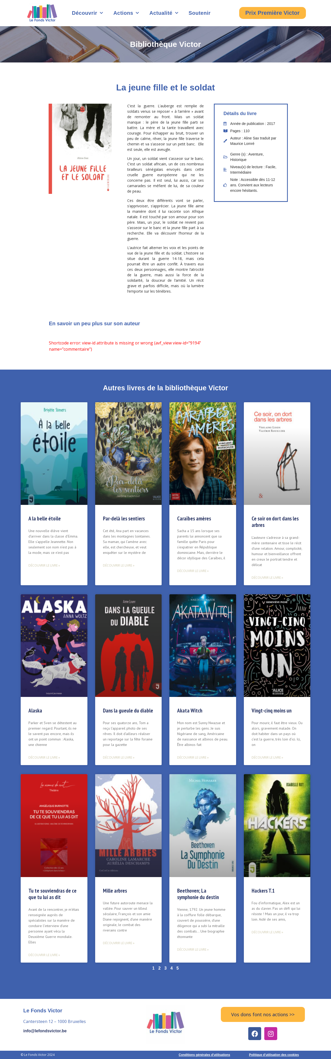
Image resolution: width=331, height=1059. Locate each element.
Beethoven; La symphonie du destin (198, 894)
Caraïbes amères (194, 518)
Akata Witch (189, 710)
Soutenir (199, 13)
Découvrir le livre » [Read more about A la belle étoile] (44, 565)
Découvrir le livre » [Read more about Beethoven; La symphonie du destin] (193, 949)
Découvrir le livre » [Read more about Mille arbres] (118, 943)
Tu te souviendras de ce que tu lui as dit (52, 894)
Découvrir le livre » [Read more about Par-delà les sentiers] (118, 565)
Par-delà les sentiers (124, 518)
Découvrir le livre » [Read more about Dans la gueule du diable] (118, 757)
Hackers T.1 (263, 890)
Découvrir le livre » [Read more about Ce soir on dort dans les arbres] (267, 577)
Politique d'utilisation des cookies (274, 1055)
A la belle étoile (44, 518)
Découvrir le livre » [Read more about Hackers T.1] (267, 932)
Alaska (35, 710)
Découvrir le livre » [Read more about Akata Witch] (193, 757)
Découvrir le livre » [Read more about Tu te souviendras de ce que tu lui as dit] (44, 955)
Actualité (163, 13)
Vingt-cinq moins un (271, 710)
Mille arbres (115, 890)
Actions (126, 13)
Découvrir (87, 13)
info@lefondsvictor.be (45, 1031)
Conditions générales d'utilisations (204, 1055)
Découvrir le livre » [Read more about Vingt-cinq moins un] (267, 757)
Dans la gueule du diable (128, 710)
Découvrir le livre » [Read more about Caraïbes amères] (193, 571)
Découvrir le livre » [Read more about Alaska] (44, 757)
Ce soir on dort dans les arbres (275, 521)
